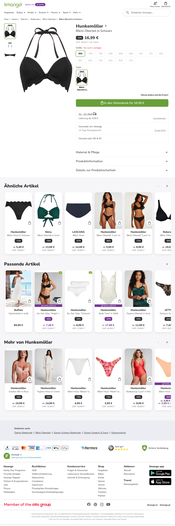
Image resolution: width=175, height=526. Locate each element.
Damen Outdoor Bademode (67, 434)
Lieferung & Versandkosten (81, 475)
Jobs (6, 486)
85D (121, 62)
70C (141, 55)
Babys (101, 475)
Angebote (103, 472)
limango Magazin (12, 479)
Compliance (37, 482)
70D (131, 62)
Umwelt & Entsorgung (79, 479)
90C (90, 62)
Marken (101, 497)
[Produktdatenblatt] (18, 225)
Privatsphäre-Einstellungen (45, 490)
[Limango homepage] (13, 5)
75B (101, 55)
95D (80, 55)
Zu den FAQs (160, 132)
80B (111, 55)
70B (90, 55)
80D (111, 62)
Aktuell (127, 472)
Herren (101, 486)
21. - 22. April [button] (85, 115)
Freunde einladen (12, 475)
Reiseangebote (131, 485)
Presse (7, 490)
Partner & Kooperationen (16, 482)
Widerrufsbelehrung (42, 475)
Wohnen (102, 490)
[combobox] (147, 14)
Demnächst (129, 475)
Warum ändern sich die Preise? (154, 96)
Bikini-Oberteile (43, 434)
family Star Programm (15, 472)
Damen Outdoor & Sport (96, 434)
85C (80, 62)
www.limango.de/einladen (133, 518)
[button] (166, 5)
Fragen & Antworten (78, 472)
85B (121, 55)
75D (100, 62)
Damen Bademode (23, 434)
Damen (101, 482)
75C (151, 55)
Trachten (102, 493)
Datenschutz (38, 479)
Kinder (101, 479)
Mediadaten (9, 493)
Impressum (37, 486)
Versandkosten (159, 120)
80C (161, 55)
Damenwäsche (118, 434)
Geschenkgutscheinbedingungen (48, 493)
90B (131, 55)
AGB (34, 472)
